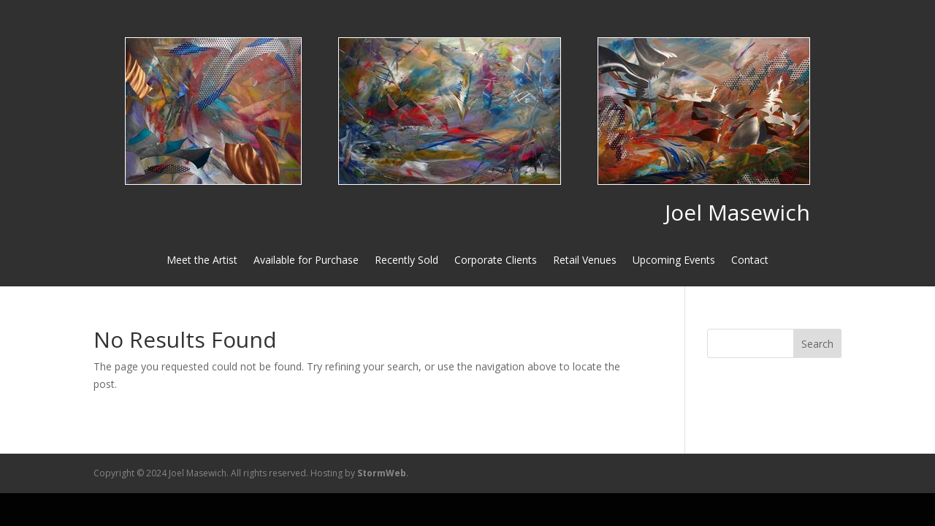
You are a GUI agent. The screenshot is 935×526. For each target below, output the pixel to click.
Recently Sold (406, 261)
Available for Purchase (306, 261)
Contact (749, 261)
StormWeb (381, 473)
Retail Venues (585, 261)
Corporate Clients (495, 261)
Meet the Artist (202, 261)
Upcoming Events (674, 261)
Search (817, 344)
